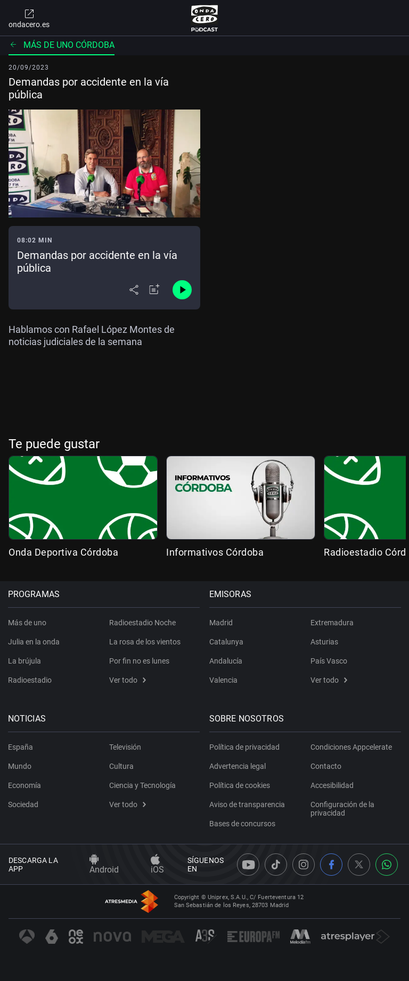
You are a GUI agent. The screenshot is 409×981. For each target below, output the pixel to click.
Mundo (20, 766)
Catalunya (227, 642)
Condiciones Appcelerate (351, 747)
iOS (157, 864)
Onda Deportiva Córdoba (63, 552)
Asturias (324, 642)
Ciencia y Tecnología (142, 785)
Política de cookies (240, 785)
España (21, 747)
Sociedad (24, 804)
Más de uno (28, 622)
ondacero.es (29, 18)
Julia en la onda (34, 642)
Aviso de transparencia (247, 804)
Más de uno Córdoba (61, 45)
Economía (25, 785)
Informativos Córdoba (215, 552)
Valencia (224, 680)
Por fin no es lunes (139, 661)
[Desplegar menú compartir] (134, 289)
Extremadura (332, 622)
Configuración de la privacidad (342, 808)
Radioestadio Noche (142, 622)
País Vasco (328, 661)
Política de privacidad (245, 747)
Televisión (125, 747)
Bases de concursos (243, 823)
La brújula (25, 661)
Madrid (221, 622)
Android (104, 864)
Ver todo (127, 680)
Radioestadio (30, 680)
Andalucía (226, 661)
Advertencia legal (238, 766)
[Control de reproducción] (182, 289)
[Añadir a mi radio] (154, 289)
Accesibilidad (332, 785)
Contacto (325, 766)
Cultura (121, 766)
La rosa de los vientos (145, 642)
